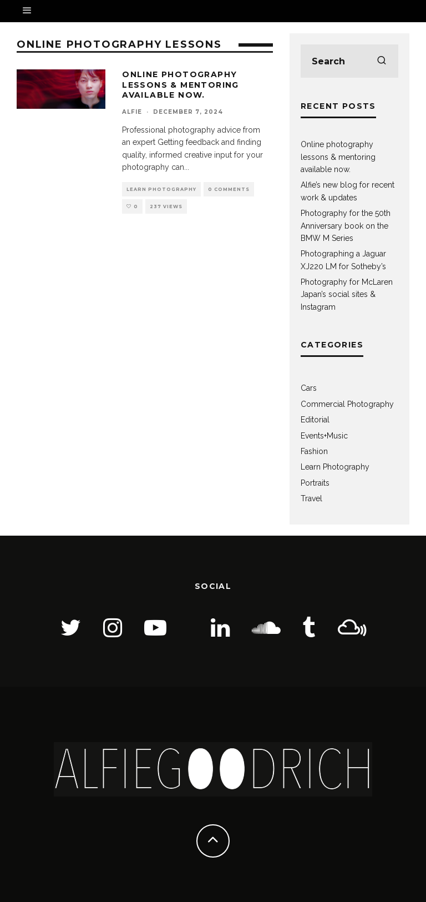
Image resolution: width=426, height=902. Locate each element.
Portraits (315, 482)
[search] (381, 61)
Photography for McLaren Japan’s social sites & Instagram (347, 294)
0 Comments (229, 189)
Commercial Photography (347, 404)
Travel (311, 498)
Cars (309, 388)
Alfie (132, 111)
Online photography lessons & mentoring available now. (180, 84)
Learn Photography (161, 189)
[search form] (349, 61)
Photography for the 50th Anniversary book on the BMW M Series (345, 226)
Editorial (315, 419)
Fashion (314, 451)
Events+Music (324, 435)
